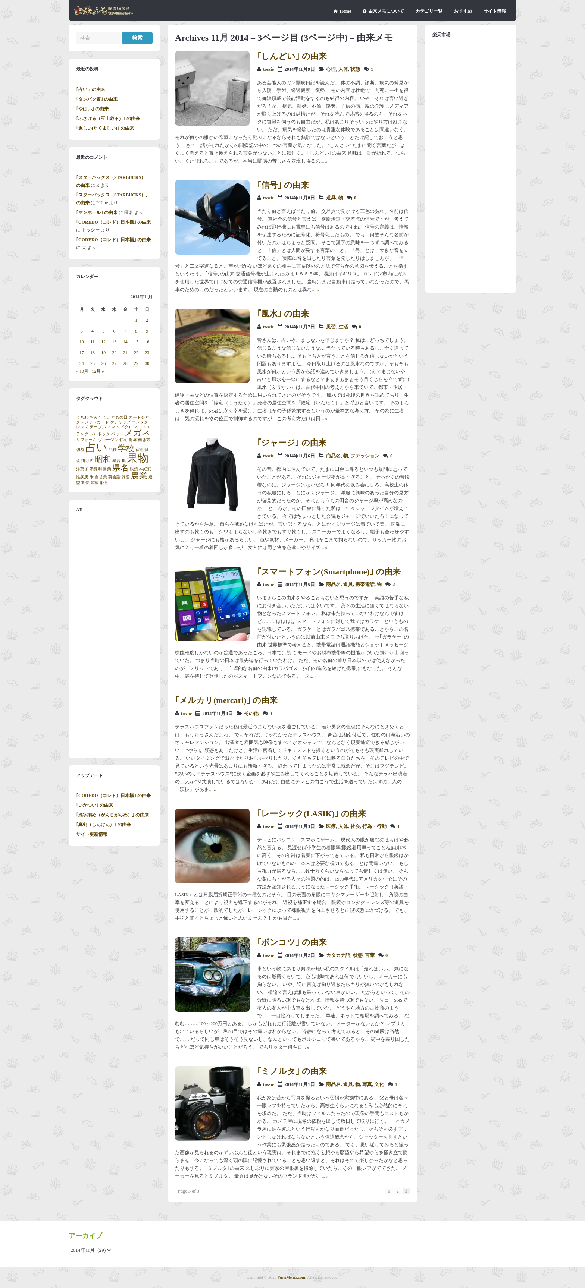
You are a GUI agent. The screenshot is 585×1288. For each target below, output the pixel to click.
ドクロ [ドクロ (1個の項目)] (127, 427)
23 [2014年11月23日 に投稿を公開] (147, 352)
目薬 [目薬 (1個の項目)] (107, 469)
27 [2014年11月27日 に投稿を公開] (114, 363)
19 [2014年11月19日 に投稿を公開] (103, 352)
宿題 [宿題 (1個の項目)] (139, 450)
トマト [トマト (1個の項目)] (113, 427)
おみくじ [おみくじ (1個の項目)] (98, 417)
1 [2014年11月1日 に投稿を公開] (136, 320)
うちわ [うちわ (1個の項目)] (82, 417)
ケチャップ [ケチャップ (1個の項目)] (120, 422)
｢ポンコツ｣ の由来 (292, 942)
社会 (355, 826)
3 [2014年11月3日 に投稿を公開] (82, 331)
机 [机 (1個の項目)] (124, 461)
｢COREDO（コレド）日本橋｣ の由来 (113, 222)
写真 (367, 1084)
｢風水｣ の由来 (283, 313)
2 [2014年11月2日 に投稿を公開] (147, 320)
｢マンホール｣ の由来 (97, 212)
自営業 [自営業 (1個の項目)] (101, 477)
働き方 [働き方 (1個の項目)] (144, 440)
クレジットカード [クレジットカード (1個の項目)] (92, 422)
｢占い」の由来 (90, 89)
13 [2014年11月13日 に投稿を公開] (114, 341)
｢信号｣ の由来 (283, 185)
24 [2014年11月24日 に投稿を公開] (81, 363)
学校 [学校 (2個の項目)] (126, 448)
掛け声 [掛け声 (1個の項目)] (87, 461)
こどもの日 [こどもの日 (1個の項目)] (117, 417)
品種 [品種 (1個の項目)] (113, 450)
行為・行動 (374, 826)
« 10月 (82, 371)
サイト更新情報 (91, 834)
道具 (331, 198)
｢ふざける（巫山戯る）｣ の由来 (108, 118)
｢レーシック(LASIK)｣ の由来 (311, 813)
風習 (331, 327)
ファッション (364, 456)
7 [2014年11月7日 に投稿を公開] (125, 331)
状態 (355, 69)
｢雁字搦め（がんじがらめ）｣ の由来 (112, 815)
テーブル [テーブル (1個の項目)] (98, 427)
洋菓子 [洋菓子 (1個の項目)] (82, 469)
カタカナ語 (338, 955)
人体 (343, 69)
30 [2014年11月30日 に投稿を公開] (147, 363)
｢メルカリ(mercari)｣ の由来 (226, 700)
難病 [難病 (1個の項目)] (95, 483)
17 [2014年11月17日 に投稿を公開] (81, 352)
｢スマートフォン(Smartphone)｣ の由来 (329, 571)
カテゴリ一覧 (429, 11)
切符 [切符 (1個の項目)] (80, 450)
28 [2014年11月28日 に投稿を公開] (125, 363)
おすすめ (463, 11)
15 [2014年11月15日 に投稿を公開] (136, 341)
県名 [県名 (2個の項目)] (120, 467)
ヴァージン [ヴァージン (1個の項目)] (108, 440)
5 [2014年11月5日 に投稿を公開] (103, 331)
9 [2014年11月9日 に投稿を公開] (147, 331)
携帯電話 (365, 584)
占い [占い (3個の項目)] (96, 447)
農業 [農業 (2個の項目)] (139, 475)
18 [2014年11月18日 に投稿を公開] (92, 352)
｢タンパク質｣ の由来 (97, 99)
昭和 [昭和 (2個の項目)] (103, 459)
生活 (343, 327)
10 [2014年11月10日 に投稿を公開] (81, 341)
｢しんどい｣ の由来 (292, 56)
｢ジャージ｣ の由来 (291, 442)
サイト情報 (495, 11)
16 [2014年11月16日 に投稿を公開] (147, 341)
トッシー (91, 230)
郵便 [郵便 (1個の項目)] (85, 483)
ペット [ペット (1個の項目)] (117, 434)
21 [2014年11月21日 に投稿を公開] (125, 352)
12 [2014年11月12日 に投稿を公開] (103, 341)
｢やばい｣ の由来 (92, 108)
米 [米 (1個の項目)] (92, 477)
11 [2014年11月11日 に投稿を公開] (92, 341)
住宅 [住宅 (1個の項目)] (123, 440)
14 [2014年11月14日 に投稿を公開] (125, 341)
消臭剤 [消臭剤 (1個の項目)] (96, 469)
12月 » (98, 371)
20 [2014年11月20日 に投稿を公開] (114, 352)
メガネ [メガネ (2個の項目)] (137, 432)
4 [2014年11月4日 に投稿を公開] (92, 331)
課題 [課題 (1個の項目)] (126, 477)
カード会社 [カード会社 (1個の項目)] (139, 417)
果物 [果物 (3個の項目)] (137, 458)
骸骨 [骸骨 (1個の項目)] (104, 483)
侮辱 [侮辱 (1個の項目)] (133, 440)
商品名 (333, 456)
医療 (331, 826)
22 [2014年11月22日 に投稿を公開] (136, 352)
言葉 (370, 955)
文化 (379, 1084)
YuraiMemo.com (291, 1277)
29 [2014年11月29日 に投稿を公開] (136, 363)
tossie (268, 69)
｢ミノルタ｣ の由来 (292, 1071)
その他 (251, 713)
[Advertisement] (114, 638)
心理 (331, 69)
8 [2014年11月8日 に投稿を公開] (136, 331)
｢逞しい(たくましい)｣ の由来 (105, 128)
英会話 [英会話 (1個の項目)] (114, 477)
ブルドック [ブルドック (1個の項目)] (100, 434)
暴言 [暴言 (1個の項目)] (116, 461)
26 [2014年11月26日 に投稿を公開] (103, 363)
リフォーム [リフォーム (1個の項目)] (86, 440)
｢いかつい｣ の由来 (94, 805)
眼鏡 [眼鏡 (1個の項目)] (134, 469)
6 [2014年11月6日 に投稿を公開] (114, 331)
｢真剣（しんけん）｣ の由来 (103, 824)
